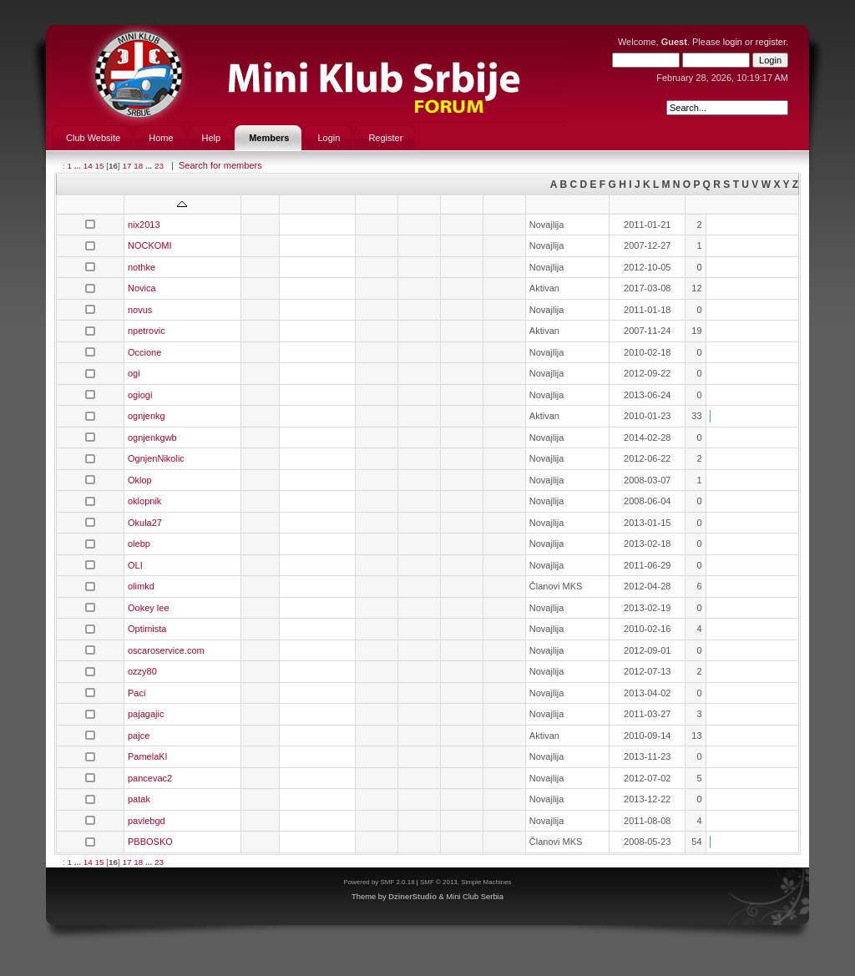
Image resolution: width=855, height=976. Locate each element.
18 (138, 165)
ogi (134, 373)
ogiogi (140, 395)
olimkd (141, 586)
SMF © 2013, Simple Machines (466, 882)
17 (126, 165)
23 (159, 165)
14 (88, 165)
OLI (135, 565)
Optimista (147, 629)
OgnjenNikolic (156, 458)
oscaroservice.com (166, 650)
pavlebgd (146, 821)
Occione (144, 352)
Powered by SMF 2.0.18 (378, 882)
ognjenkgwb (152, 437)
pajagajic (146, 714)
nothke (141, 267)
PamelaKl (147, 756)
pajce (138, 736)
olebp (139, 544)
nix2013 (144, 225)
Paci (136, 693)
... (78, 165)
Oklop (140, 480)
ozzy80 (142, 671)
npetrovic (146, 331)
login (732, 42)
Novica (142, 288)
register (771, 42)
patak (139, 799)
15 (99, 165)
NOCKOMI (150, 245)
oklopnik (144, 501)
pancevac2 (150, 778)
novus (140, 310)
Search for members (220, 165)
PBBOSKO (150, 842)
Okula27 (145, 523)
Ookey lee (148, 608)
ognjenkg (146, 416)
